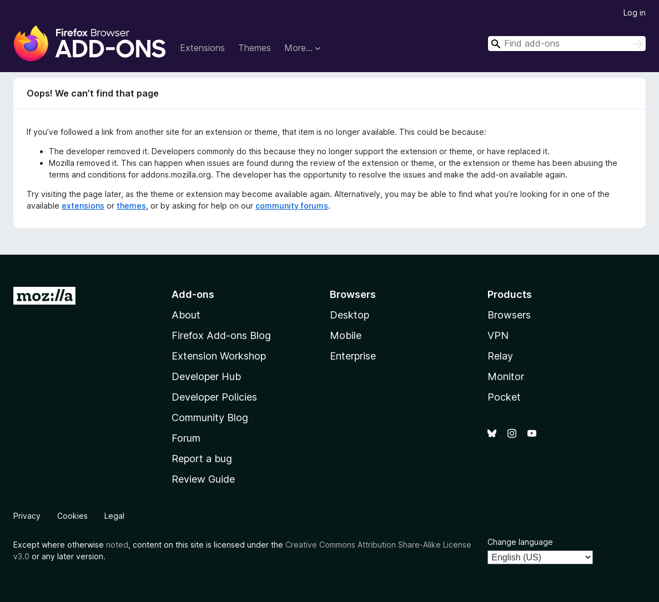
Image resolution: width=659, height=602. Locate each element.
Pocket (504, 397)
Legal (114, 515)
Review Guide (203, 479)
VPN (498, 335)
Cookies (72, 515)
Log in (634, 12)
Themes (254, 47)
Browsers (509, 315)
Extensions (202, 47)
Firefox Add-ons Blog (221, 335)
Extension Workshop (219, 356)
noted (117, 544)
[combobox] (567, 43)
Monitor (505, 376)
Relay (500, 356)
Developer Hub (206, 376)
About (186, 315)
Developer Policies (214, 397)
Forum (186, 438)
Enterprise (353, 356)
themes (131, 205)
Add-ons (193, 294)
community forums (291, 205)
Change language (520, 542)
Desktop (349, 315)
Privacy (27, 515)
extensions (83, 205)
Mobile (345, 335)
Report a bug (202, 458)
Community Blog (210, 417)
